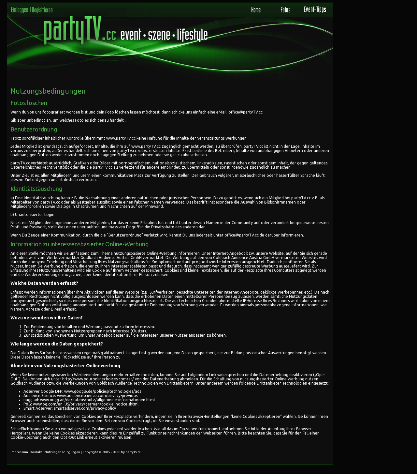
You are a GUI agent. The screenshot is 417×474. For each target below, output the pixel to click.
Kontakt (36, 452)
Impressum (19, 452)
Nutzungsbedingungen (62, 452)
